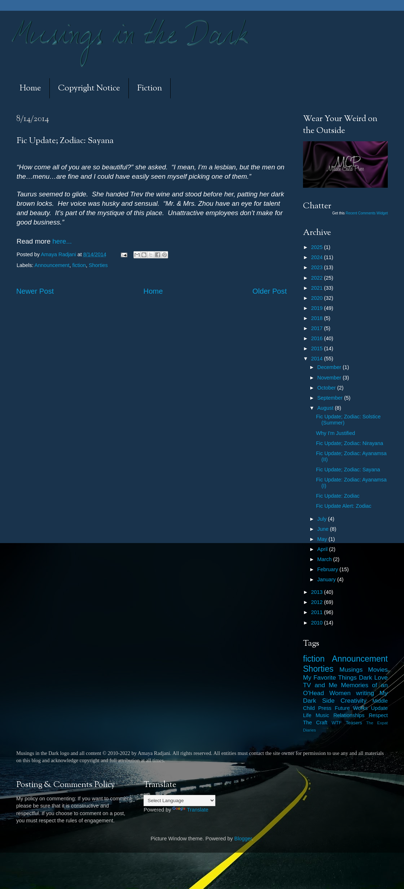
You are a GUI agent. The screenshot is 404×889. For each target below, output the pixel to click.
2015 (317, 348)
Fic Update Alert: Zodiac (344, 506)
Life (307, 715)
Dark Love (373, 677)
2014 (317, 358)
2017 (317, 328)
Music (322, 715)
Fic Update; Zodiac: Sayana (348, 469)
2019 (317, 308)
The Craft (315, 722)
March (325, 559)
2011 (317, 612)
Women (340, 693)
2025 (317, 247)
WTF (336, 722)
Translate (190, 810)
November (330, 378)
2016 (317, 338)
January (327, 579)
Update (379, 708)
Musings (351, 669)
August (326, 408)
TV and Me (320, 685)
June (323, 529)
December (330, 367)
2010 (317, 623)
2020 (317, 298)
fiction (79, 265)
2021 (317, 288)
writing (365, 693)
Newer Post (35, 291)
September (330, 398)
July (322, 519)
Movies (378, 669)
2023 (317, 267)
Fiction (149, 88)
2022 (317, 278)
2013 (317, 592)
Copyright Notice (89, 88)
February (328, 569)
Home (30, 88)
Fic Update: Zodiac (338, 496)
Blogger (243, 838)
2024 (317, 257)
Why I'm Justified (335, 433)
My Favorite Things (330, 677)
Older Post (269, 291)
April (323, 549)
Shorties (98, 265)
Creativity (353, 700)
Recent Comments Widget (367, 213)
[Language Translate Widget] (179, 800)
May (323, 539)
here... (61, 241)
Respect (378, 715)
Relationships (348, 715)
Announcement (52, 265)
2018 (317, 318)
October (327, 388)
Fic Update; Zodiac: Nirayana (349, 443)
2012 (317, 602)
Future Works (351, 708)
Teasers (354, 722)
